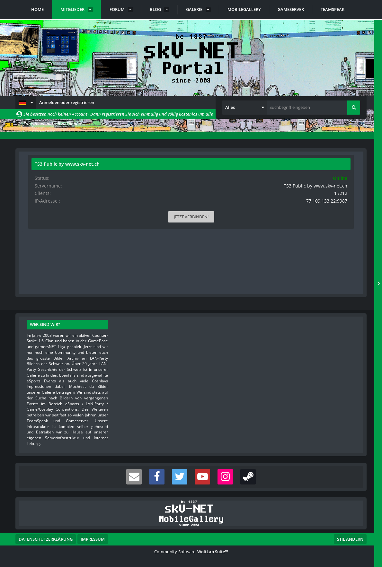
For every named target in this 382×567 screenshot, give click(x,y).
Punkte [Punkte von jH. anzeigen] (32, 246)
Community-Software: (191, 551)
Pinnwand (42, 271)
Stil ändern (350, 538)
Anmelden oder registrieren (66, 102)
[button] (25, 102)
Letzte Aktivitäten (85, 271)
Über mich (165, 271)
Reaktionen (129, 271)
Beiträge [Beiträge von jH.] (59, 246)
